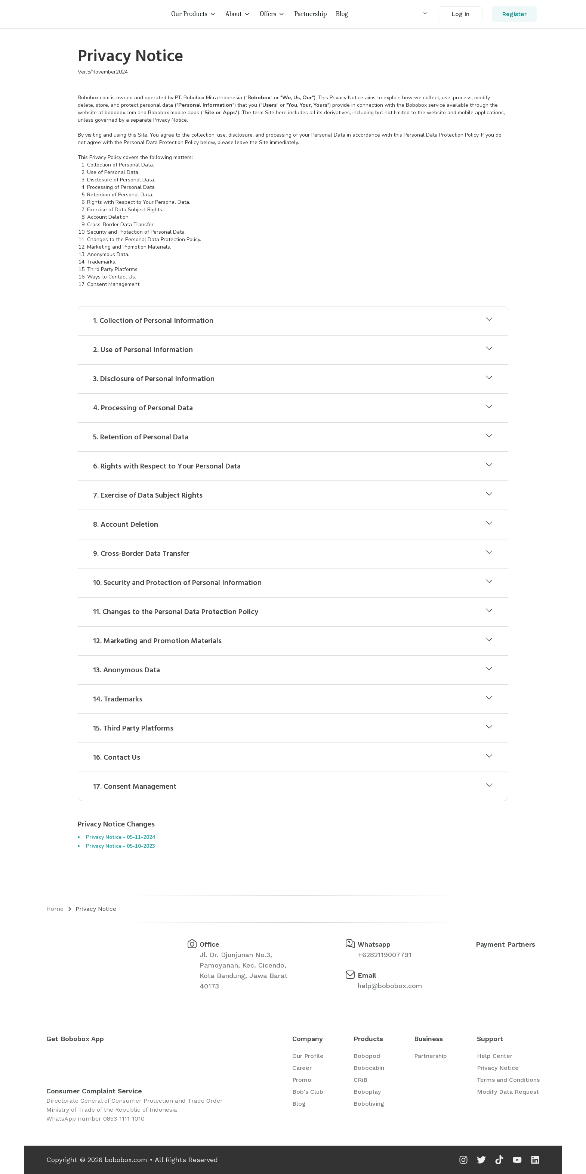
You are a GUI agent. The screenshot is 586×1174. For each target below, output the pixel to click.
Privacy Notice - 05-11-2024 (120, 837)
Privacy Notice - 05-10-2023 (120, 846)
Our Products (193, 14)
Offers (272, 14)
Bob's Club (307, 1091)
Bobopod (367, 1055)
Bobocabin (369, 1067)
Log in (460, 14)
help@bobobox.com (390, 986)
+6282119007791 (384, 955)
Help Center (494, 1055)
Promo (301, 1079)
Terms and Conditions (508, 1079)
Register (514, 14)
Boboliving (369, 1103)
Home (55, 908)
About (238, 14)
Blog (342, 14)
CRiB (360, 1079)
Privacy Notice (95, 908)
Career (302, 1067)
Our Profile (308, 1055)
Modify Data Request (508, 1091)
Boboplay (367, 1091)
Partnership (310, 14)
